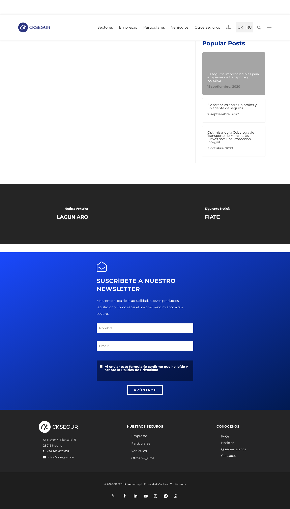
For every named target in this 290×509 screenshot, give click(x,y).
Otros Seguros (142, 458)
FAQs (225, 436)
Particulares (140, 443)
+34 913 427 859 (58, 451)
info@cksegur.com (61, 457)
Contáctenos (178, 484)
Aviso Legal (135, 484)
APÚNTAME (145, 390)
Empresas (139, 436)
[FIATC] (217, 214)
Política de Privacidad (139, 370)
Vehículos (139, 451)
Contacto (228, 455)
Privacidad (150, 484)
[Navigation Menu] (269, 27)
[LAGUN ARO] (72, 214)
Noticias (227, 443)
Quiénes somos (233, 449)
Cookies (163, 484)
